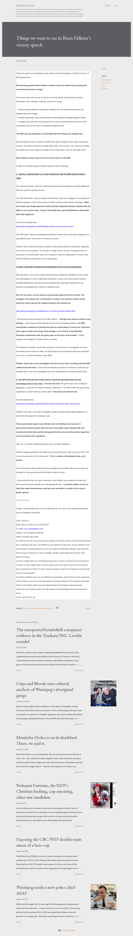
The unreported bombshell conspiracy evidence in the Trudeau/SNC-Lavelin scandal (49, 635)
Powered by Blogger (66, 930)
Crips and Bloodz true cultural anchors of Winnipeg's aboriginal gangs (44, 689)
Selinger (104, 88)
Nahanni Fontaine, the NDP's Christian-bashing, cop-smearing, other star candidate (44, 791)
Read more (79, 670)
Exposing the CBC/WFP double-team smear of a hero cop (49, 842)
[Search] (107, 5)
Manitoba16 (105, 83)
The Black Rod (25, 5)
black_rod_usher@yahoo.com (31, 529)
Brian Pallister (106, 80)
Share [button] (104, 69)
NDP (103, 85)
